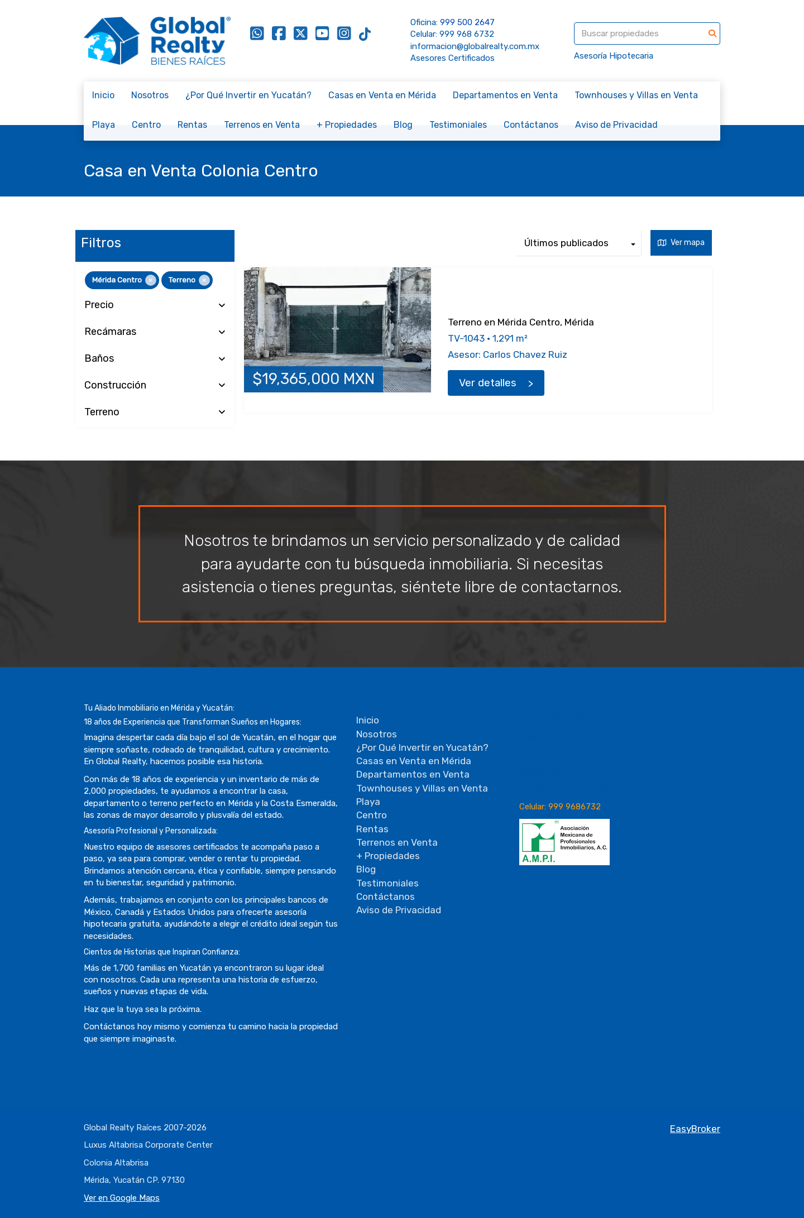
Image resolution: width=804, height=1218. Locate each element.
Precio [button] (155, 305)
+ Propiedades (347, 124)
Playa (103, 124)
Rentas (192, 124)
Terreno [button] (155, 412)
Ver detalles (487, 383)
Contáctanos (531, 124)
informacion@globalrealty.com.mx (474, 46)
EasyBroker (695, 1128)
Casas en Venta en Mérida (382, 95)
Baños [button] (155, 359)
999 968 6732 (466, 34)
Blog (403, 124)
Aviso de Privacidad (616, 124)
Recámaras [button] (155, 332)
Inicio (103, 95)
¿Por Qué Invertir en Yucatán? (248, 95)
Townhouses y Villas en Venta (636, 95)
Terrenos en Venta (262, 124)
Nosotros (150, 95)
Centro (146, 124)
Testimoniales (458, 124)
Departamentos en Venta (505, 95)
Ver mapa (681, 242)
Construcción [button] (155, 385)
